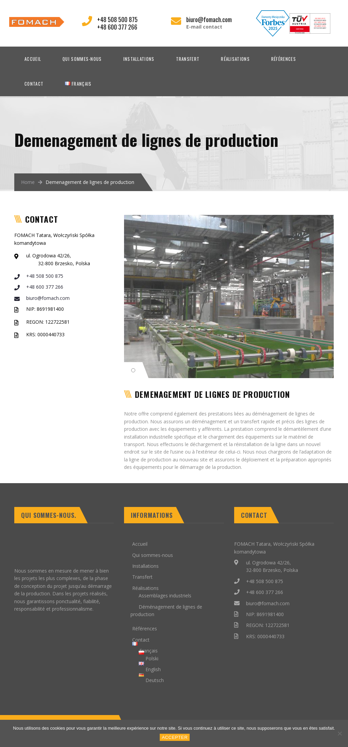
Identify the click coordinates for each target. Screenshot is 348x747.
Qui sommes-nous (82, 58)
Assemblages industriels (165, 595)
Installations (139, 58)
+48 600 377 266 (38, 287)
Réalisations (235, 58)
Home (28, 182)
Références (283, 58)
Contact (34, 83)
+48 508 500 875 (38, 276)
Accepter (176, 738)
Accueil (32, 58)
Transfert (188, 58)
